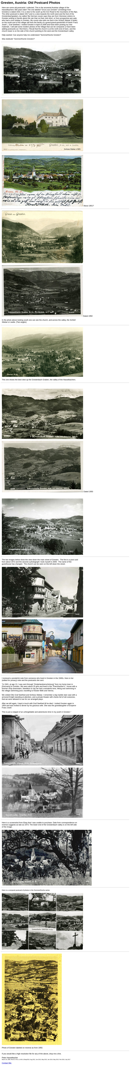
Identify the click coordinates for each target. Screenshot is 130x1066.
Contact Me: (7, 1063)
